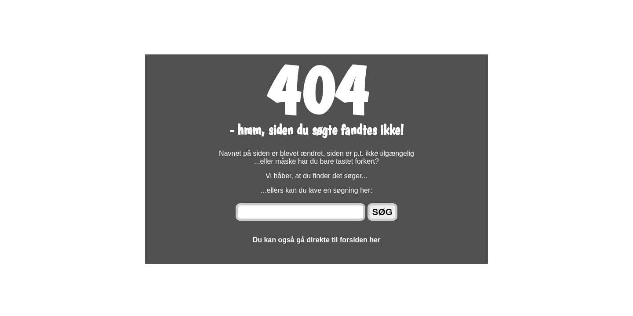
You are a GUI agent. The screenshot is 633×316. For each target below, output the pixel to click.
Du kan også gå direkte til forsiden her (317, 240)
